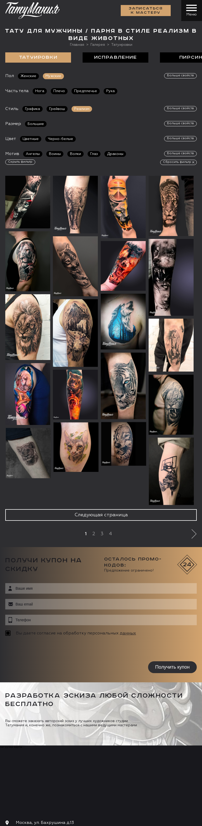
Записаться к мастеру (146, 10)
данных (128, 633)
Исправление (115, 57)
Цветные (31, 138)
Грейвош (57, 108)
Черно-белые (60, 138)
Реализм (81, 108)
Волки (75, 153)
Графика (32, 108)
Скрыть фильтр (20, 161)
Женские (28, 76)
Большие (36, 123)
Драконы (115, 153)
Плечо (59, 91)
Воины (55, 153)
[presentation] (38, 649)
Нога (39, 91)
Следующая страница (101, 514)
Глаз (94, 153)
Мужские (53, 76)
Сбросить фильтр (177, 161)
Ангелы (33, 153)
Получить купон (172, 666)
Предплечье (85, 91)
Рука (110, 91)
